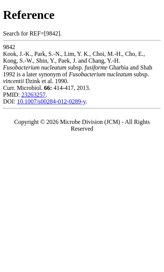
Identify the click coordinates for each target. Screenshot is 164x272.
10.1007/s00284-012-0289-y (51, 101)
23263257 (33, 94)
